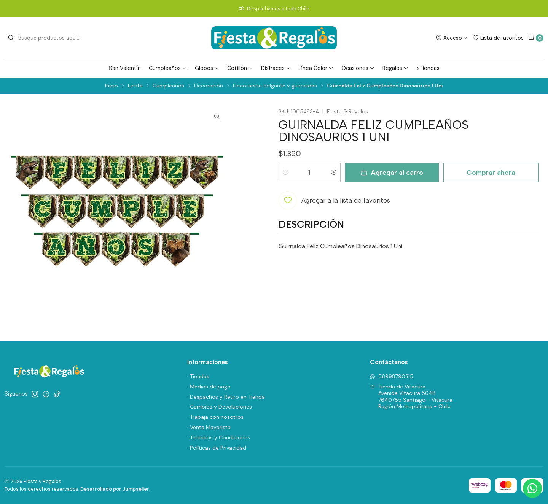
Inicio (111, 86)
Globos (207, 68)
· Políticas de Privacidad (216, 447)
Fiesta (135, 86)
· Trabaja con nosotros (215, 417)
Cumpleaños (168, 68)
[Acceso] (452, 38)
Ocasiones (357, 68)
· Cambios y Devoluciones (219, 406)
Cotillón (240, 68)
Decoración (208, 86)
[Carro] (535, 38)
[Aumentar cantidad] (333, 172)
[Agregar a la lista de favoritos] (334, 200)
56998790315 (391, 376)
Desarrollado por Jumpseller (114, 489)
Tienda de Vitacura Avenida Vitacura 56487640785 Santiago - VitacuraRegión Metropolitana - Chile (411, 396)
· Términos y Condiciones (218, 437)
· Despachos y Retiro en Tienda (226, 396)
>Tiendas (428, 68)
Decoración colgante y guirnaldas (275, 86)
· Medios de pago (209, 386)
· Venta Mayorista (209, 427)
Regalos (395, 68)
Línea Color (316, 68)
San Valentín (125, 68)
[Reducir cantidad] (285, 172)
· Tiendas (198, 376)
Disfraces (276, 68)
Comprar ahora (491, 172)
